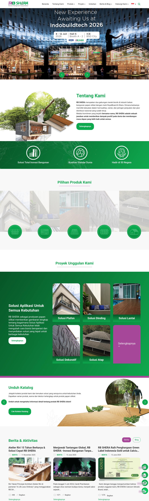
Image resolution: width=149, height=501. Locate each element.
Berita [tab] (126, 351)
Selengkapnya (17, 252)
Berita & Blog (106, 4)
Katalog (110, 455)
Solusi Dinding (77, 444)
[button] (62, 75)
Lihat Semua (74, 421)
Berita (128, 440)
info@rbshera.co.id (22, 449)
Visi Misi (56, 450)
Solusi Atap (76, 457)
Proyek (81, 4)
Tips (127, 452)
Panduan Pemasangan (76, 462)
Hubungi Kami (122, 4)
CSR (127, 448)
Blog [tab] (137, 351)
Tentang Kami (58, 4)
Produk (71, 4)
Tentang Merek (58, 446)
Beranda (45, 4)
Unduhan (92, 4)
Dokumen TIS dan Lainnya (114, 449)
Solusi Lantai (76, 448)
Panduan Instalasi (114, 459)
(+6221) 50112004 (21, 446)
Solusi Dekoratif (77, 452)
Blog (127, 444)
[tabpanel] (74, 385)
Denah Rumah (113, 444)
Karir (55, 472)
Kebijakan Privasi (59, 483)
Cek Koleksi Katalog (19, 323)
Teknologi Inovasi (59, 455)
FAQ (54, 468)
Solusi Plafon (76, 440)
